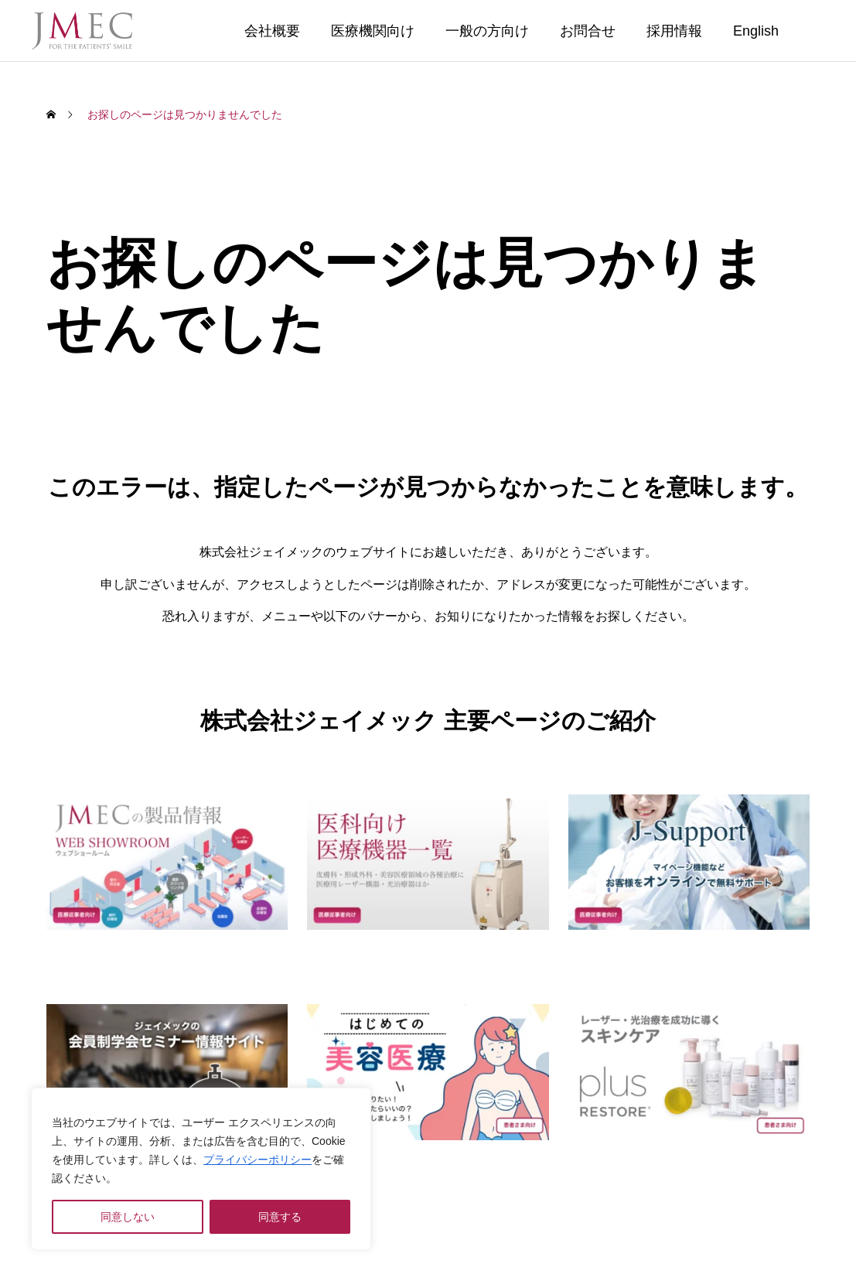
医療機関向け (372, 31)
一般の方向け (487, 31)
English (756, 31)
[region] (201, 1169)
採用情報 (674, 31)
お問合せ (588, 31)
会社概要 (272, 31)
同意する (280, 1217)
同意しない (128, 1217)
